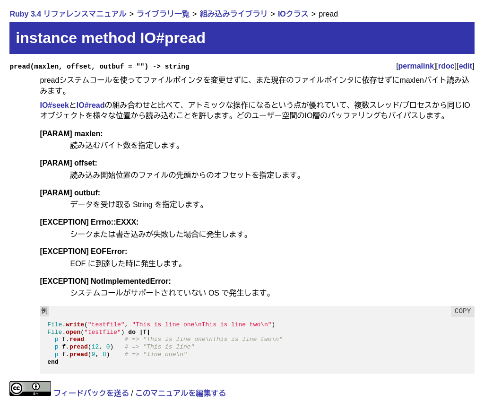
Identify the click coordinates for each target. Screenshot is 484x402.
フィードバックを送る (91, 393)
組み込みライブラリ (233, 14)
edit (465, 66)
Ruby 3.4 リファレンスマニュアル (67, 14)
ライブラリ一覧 (163, 14)
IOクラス (293, 14)
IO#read (91, 105)
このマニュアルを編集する (180, 393)
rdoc (446, 66)
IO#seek (54, 105)
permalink (416, 66)
